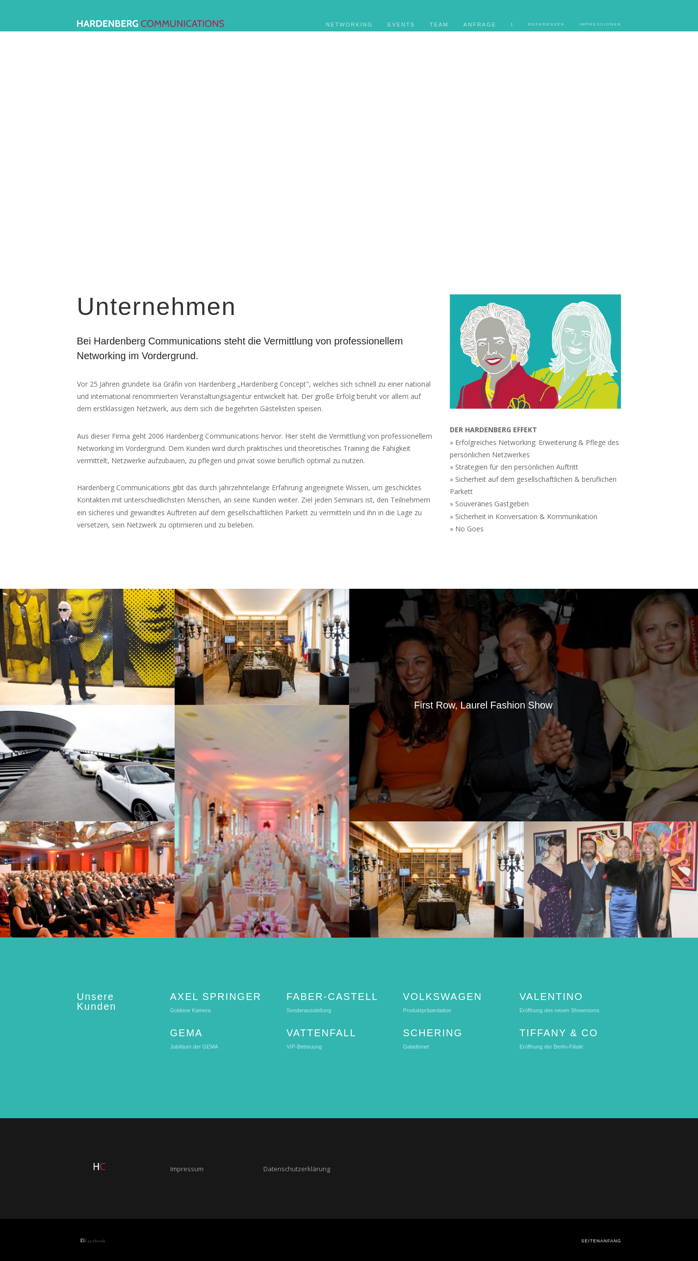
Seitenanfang (601, 1240)
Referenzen (546, 24)
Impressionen (600, 24)
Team (439, 24)
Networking (349, 24)
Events (401, 24)
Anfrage (480, 24)
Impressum (187, 1168)
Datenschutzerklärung (296, 1168)
